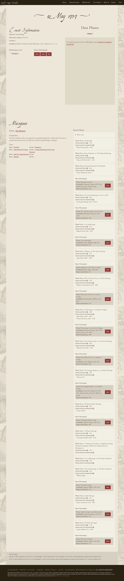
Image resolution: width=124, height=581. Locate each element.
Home (64, 2)
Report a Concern (27, 570)
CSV (49, 54)
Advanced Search (74, 2)
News (120, 2)
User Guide (96, 2)
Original (84, 34)
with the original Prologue (21, 154)
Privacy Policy (51, 570)
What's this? (80, 135)
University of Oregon (86, 570)
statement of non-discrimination (62, 575)
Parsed (105, 34)
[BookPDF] (90, 73)
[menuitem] (64, 2)
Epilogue (16, 157)
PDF (74, 34)
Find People (70, 570)
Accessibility (13, 570)
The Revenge (20, 131)
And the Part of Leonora (21, 149)
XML (43, 54)
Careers (39, 570)
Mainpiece (15, 53)
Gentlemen (38, 147)
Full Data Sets (86, 2)
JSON (36, 54)
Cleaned (94, 34)
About (105, 2)
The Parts (16, 147)
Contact (113, 2)
